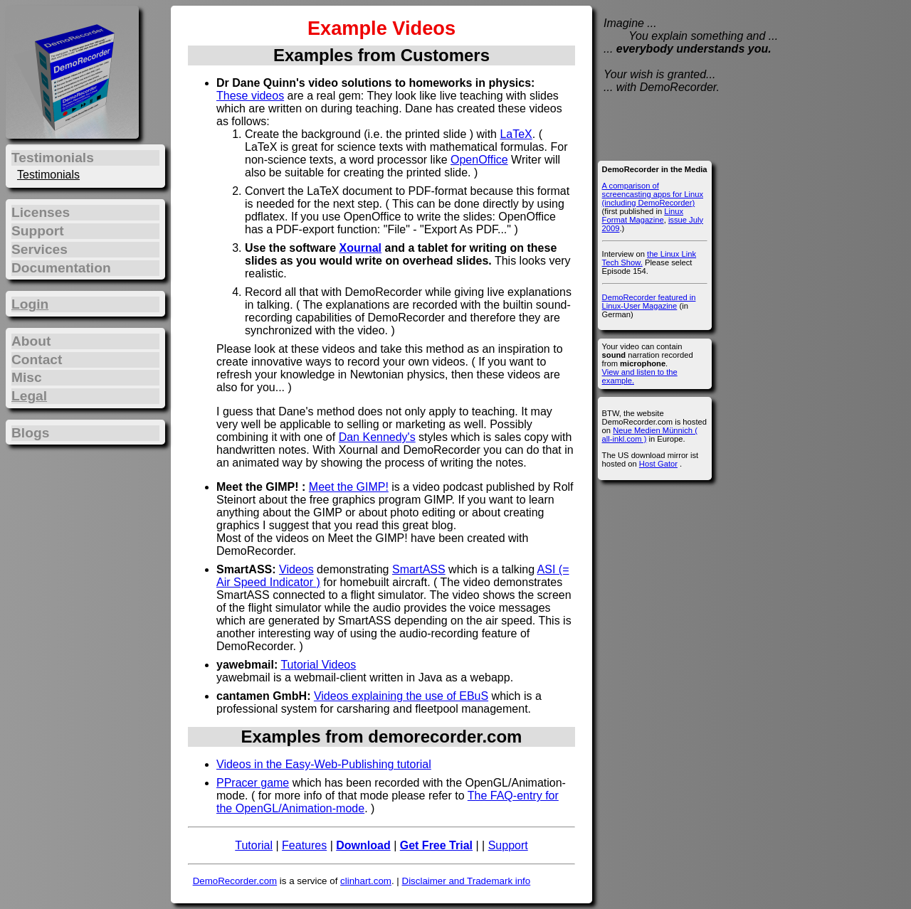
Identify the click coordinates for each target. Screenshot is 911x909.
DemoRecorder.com (235, 881)
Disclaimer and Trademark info (466, 881)
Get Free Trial (436, 845)
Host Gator (658, 463)
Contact (36, 359)
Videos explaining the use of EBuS (401, 696)
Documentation (61, 267)
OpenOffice (479, 160)
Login (29, 304)
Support (508, 845)
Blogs (30, 432)
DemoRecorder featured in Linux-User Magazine (649, 301)
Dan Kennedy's (377, 437)
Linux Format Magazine (642, 215)
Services (39, 249)
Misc (26, 377)
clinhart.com (365, 881)
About (31, 341)
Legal (29, 395)
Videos (296, 569)
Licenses (40, 212)
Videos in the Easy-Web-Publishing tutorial (323, 764)
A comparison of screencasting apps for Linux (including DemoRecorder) (652, 194)
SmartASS (419, 569)
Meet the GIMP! (349, 487)
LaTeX (516, 134)
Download (363, 845)
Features (304, 845)
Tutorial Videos (318, 665)
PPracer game (252, 783)
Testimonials (48, 175)
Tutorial (254, 845)
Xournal (360, 248)
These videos (250, 96)
